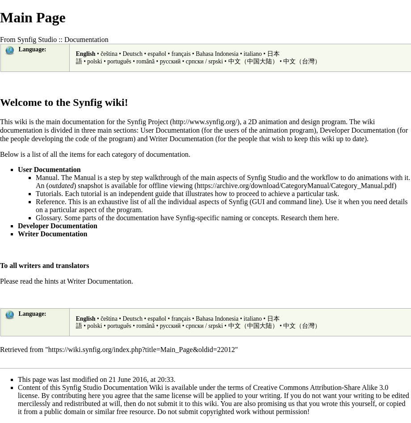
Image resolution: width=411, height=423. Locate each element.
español (157, 53)
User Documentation (170, 130)
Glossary (48, 218)
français (181, 53)
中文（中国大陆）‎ (253, 61)
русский (170, 61)
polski (94, 61)
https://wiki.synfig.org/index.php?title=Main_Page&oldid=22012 (141, 349)
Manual (47, 177)
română (145, 61)
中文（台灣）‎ (302, 61)
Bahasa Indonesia (217, 53)
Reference (50, 201)
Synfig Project (147, 122)
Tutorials (48, 193)
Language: (32, 49)
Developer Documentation (357, 130)
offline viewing (171, 185)
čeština (109, 53)
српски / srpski (204, 61)
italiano (252, 53)
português (119, 61)
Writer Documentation (181, 138)
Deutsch (132, 53)
